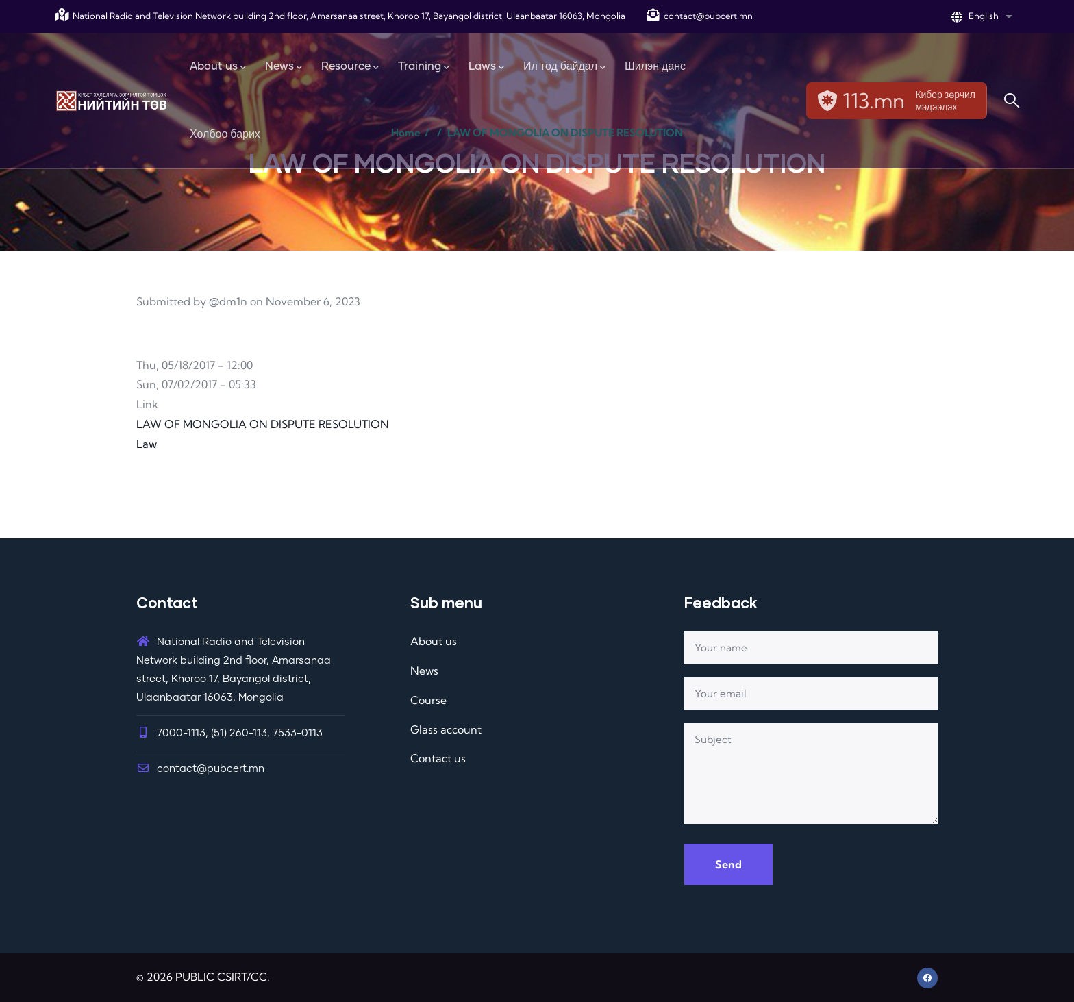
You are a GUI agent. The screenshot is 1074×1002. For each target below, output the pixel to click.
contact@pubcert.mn (699, 15)
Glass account (446, 729)
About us (433, 641)
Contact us (438, 758)
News (424, 670)
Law (146, 444)
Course (428, 700)
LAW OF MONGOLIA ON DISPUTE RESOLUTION (262, 424)
